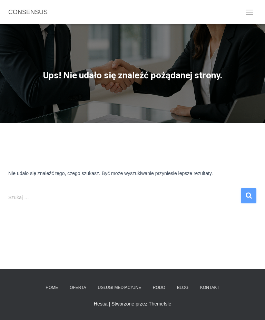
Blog (182, 287)
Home (52, 287)
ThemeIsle (160, 304)
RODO (159, 287)
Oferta (78, 287)
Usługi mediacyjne (119, 287)
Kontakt (209, 287)
